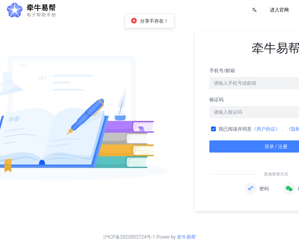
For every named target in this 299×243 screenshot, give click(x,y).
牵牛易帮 (186, 237)
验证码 (216, 99)
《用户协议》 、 (269, 129)
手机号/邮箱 (222, 70)
